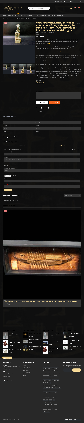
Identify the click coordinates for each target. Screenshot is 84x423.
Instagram (11, 380)
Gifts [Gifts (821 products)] (52, 387)
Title (8, 152)
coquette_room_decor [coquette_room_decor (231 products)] (47, 375)
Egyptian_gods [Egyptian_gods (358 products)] (56, 380)
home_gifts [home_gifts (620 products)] (45, 399)
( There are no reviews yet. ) (48, 32)
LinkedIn (42, 108)
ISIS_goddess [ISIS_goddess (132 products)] (46, 402)
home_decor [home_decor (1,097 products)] (53, 397)
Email (48, 108)
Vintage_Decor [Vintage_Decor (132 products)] (46, 411)
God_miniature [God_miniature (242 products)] (46, 390)
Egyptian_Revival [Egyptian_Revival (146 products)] (46, 382)
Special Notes (40, 91)
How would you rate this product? (13, 149)
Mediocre (73, 149)
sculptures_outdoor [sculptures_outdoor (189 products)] (52, 406)
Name (6, 178)
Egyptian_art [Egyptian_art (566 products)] (45, 377)
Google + (45, 108)
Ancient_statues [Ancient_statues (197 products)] (55, 370)
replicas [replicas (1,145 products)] (55, 404)
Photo (5, 166)
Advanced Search (27, 372)
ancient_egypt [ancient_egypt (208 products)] (55, 368)
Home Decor (60, 15)
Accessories (51, 15)
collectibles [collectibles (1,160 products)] (57, 373)
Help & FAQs (25, 365)
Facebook (37, 108)
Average (74, 149)
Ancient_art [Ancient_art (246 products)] (55, 365)
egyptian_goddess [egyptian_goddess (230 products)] (47, 380)
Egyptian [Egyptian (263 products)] (55, 375)
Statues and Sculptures (27, 15)
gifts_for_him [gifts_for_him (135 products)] (57, 387)
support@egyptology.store (9, 373)
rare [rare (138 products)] (51, 404)
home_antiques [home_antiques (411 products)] (46, 397)
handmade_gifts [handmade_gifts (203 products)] (46, 392)
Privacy (24, 375)
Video (8, 166)
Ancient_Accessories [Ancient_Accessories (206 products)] (47, 365)
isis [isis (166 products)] (54, 399)
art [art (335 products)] (53, 373)
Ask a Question (61, 145)
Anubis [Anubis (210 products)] (49, 373)
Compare (40, 111)
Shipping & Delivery (27, 369)
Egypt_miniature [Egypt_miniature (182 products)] (46, 387)
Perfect (78, 149)
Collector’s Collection (13, 15)
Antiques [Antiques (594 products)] (45, 373)
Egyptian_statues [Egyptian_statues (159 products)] (46, 385)
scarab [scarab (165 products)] (44, 406)
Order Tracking (26, 367)
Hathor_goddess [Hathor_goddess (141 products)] (50, 394)
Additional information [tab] (9, 116)
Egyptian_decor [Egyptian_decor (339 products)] (53, 377)
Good (76, 149)
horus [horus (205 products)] (50, 399)
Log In (71, 1)
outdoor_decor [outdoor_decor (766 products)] (46, 404)
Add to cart (43, 102)
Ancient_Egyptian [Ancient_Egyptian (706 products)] (46, 370)
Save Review (8, 190)
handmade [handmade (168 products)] (53, 390)
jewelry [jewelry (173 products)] (51, 402)
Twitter (40, 108)
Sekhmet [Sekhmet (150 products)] (45, 409)
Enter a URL (9, 168)
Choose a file (7, 174)
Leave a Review (22, 145)
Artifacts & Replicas (41, 15)
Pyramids (5, 300)
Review (6, 157)
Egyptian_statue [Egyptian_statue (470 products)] (55, 382)
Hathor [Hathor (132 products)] (44, 394)
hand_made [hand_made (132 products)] (54, 392)
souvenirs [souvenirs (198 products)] (50, 409)
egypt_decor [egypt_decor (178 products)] (54, 385)
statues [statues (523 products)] (55, 409)
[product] (42, 255)
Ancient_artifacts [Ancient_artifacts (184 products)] (46, 368)
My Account (25, 374)
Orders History (26, 370)
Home (4, 15)
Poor (71, 149)
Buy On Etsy (55, 102)
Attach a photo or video (10, 164)
